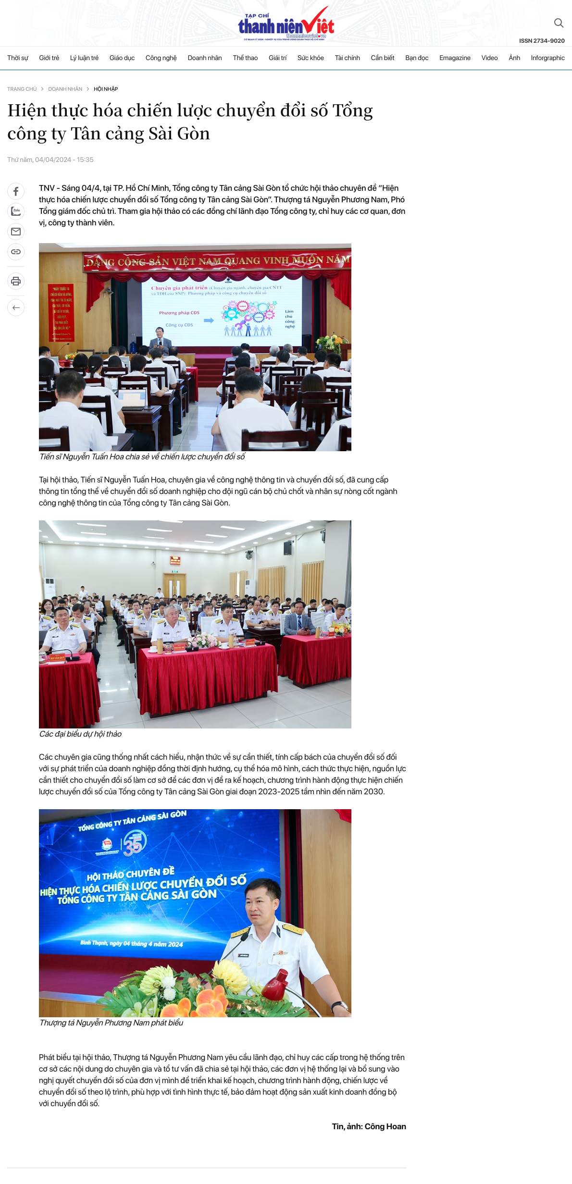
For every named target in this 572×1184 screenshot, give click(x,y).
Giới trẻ (49, 58)
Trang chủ (22, 89)
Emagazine (455, 58)
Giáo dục (122, 58)
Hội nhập (106, 89)
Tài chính (347, 58)
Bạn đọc (416, 58)
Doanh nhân (205, 58)
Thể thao (245, 58)
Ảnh (514, 58)
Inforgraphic (548, 58)
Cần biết (383, 58)
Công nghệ (161, 58)
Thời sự (17, 58)
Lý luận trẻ (84, 58)
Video (490, 58)
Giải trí (277, 58)
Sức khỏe (311, 58)
